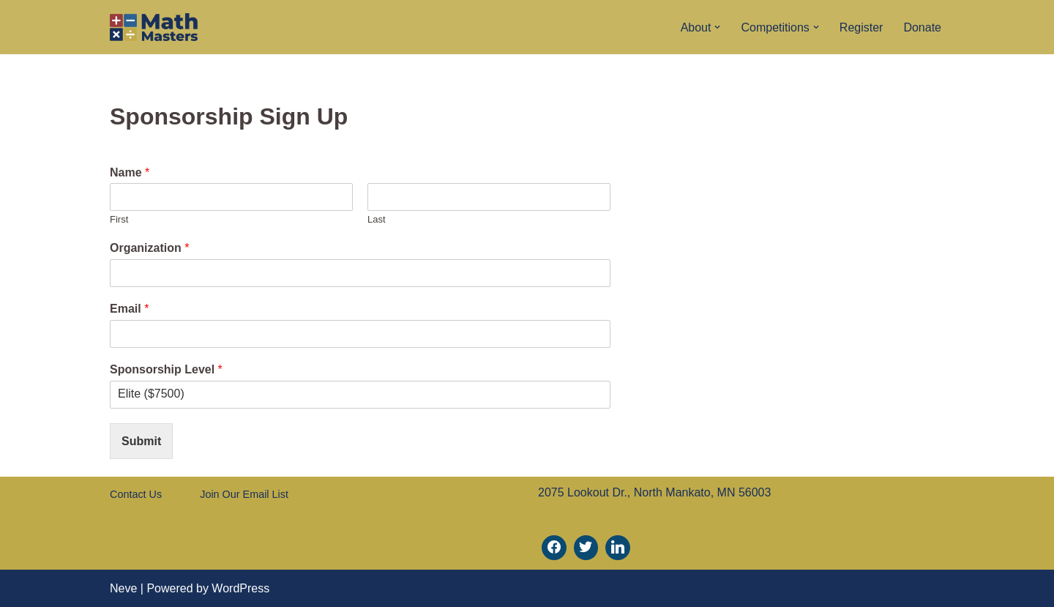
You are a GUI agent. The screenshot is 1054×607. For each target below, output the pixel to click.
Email (129, 308)
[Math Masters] (154, 27)
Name (129, 172)
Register (861, 27)
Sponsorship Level (166, 369)
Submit (141, 441)
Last (376, 219)
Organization (149, 248)
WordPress (240, 588)
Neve (123, 588)
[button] (717, 27)
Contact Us (136, 494)
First (119, 219)
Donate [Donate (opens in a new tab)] (922, 27)
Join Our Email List (244, 494)
